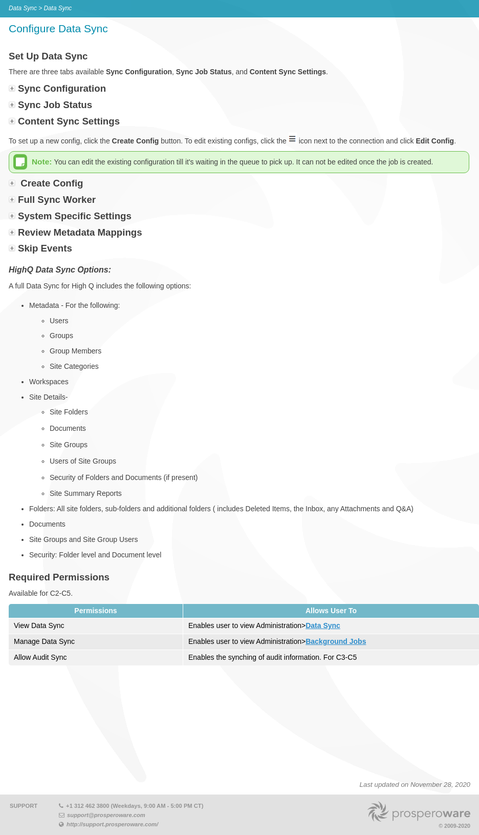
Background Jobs (336, 641)
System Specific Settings (75, 216)
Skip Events (45, 248)
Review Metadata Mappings (80, 232)
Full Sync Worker (57, 199)
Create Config (51, 183)
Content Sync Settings (69, 121)
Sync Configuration (62, 88)
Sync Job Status (55, 104)
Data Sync (323, 625)
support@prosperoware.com (106, 815)
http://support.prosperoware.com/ (112, 824)
